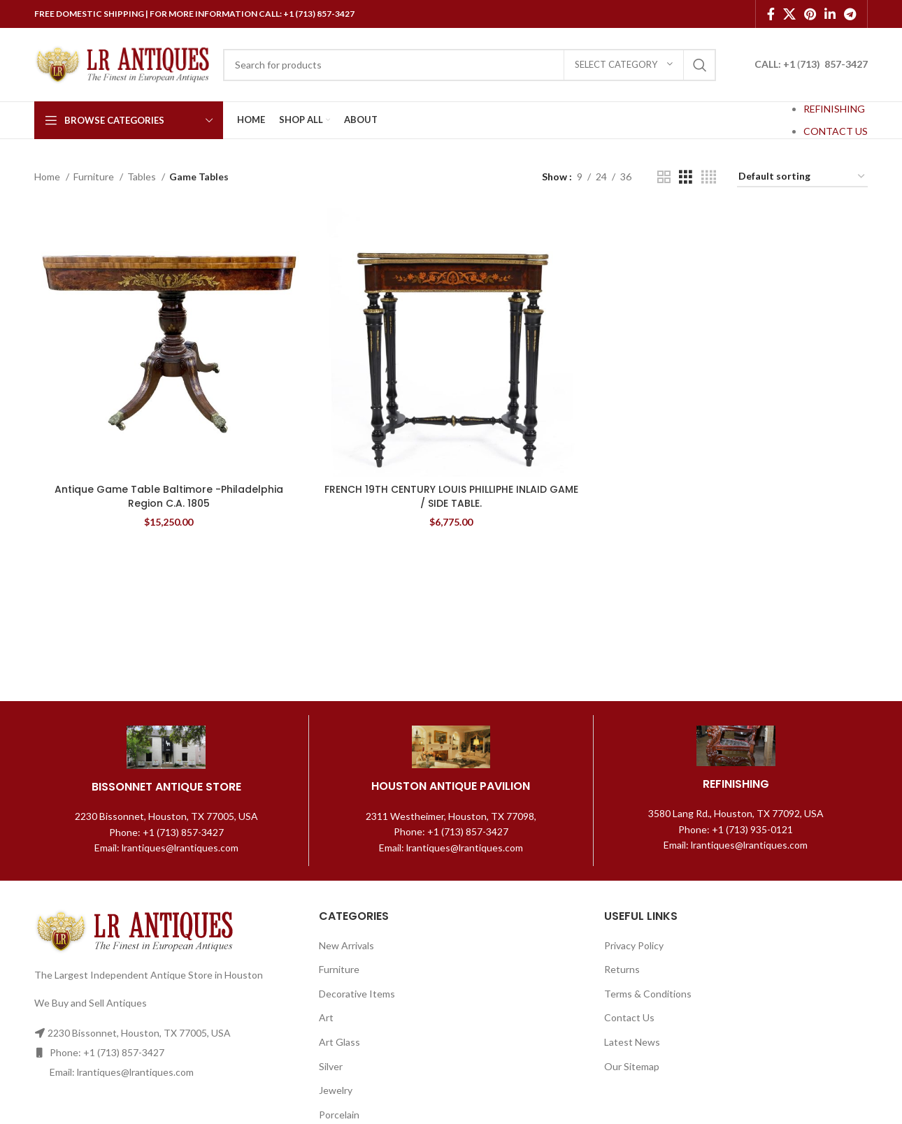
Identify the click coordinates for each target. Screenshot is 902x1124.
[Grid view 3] (685, 177)
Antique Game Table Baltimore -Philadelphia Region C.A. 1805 (169, 496)
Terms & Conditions (648, 994)
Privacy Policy (634, 945)
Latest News (632, 1042)
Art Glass (339, 1042)
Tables (142, 176)
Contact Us (629, 1017)
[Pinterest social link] (810, 13)
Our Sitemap (631, 1066)
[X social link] (789, 13)
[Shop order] (802, 177)
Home (48, 176)
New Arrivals (346, 945)
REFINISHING (834, 109)
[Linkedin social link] (830, 13)
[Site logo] (121, 63)
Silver (331, 1066)
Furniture (94, 176)
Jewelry (335, 1090)
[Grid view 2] (664, 177)
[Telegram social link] (850, 13)
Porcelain (339, 1115)
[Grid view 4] (708, 177)
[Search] (469, 65)
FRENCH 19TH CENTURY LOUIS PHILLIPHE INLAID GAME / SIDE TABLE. (451, 496)
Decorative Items (357, 994)
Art (326, 1017)
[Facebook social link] (771, 13)
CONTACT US (835, 131)
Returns (622, 969)
